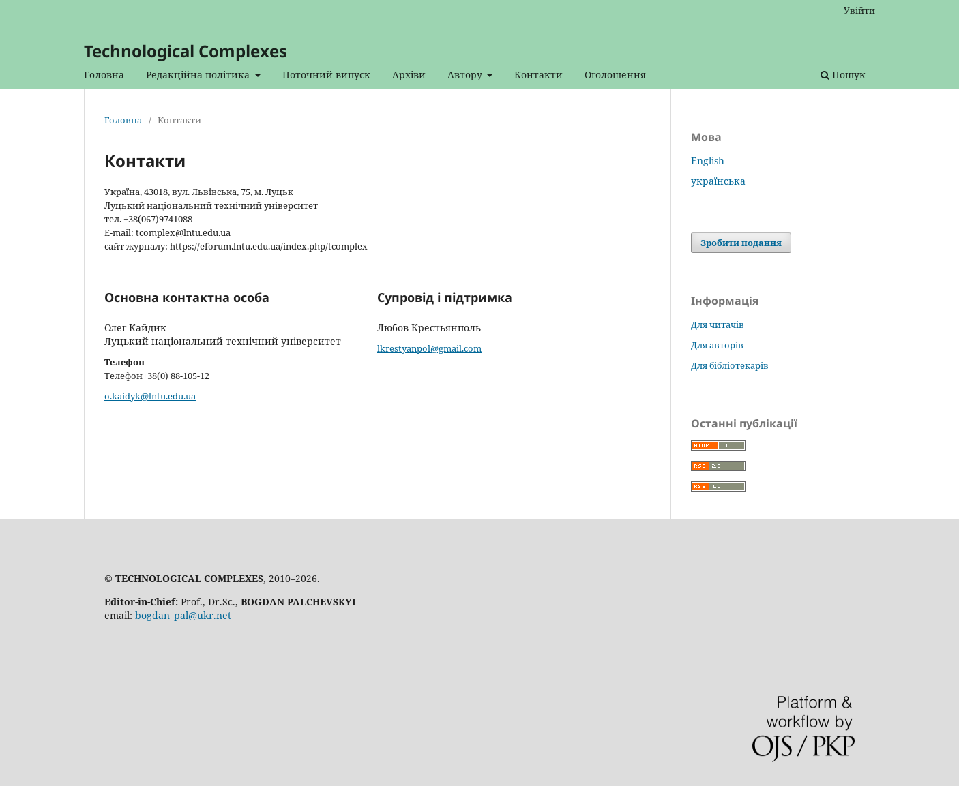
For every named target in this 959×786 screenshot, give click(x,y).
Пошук (843, 74)
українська (718, 181)
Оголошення (615, 74)
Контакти (538, 74)
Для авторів (717, 345)
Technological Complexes (185, 51)
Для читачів (717, 324)
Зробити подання (741, 243)
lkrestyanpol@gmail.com (429, 348)
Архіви (409, 74)
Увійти (859, 10)
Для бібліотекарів (730, 365)
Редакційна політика (199, 74)
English (707, 160)
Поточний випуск (326, 74)
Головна (104, 74)
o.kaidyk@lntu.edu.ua (150, 396)
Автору (466, 74)
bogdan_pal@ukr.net (183, 615)
